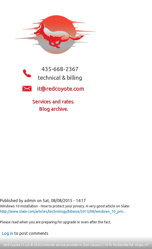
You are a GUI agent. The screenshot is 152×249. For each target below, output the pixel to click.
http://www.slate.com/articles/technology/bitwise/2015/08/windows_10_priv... (63, 211)
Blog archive (53, 109)
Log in (7, 233)
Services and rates (52, 101)
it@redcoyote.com (60, 88)
